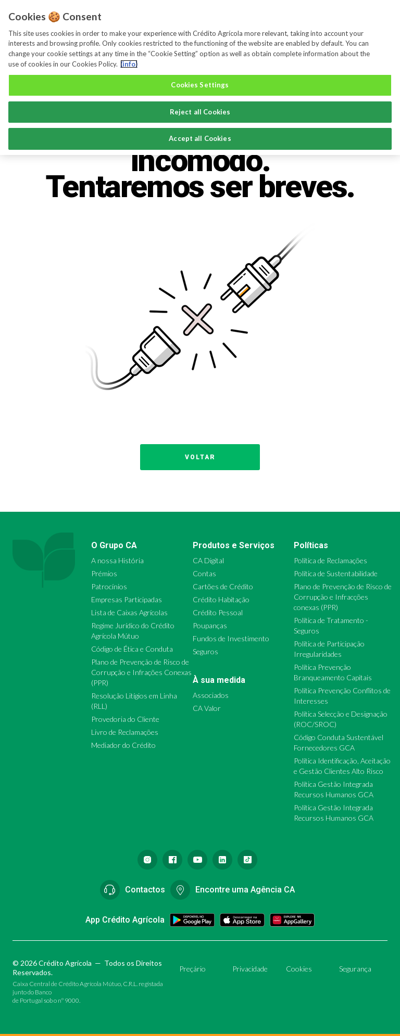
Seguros (205, 651)
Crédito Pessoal (218, 612)
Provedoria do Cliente (125, 719)
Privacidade (250, 968)
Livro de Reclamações (124, 732)
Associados (211, 695)
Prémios (104, 573)
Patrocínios (109, 586)
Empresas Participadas (126, 599)
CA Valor (207, 708)
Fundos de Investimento (231, 638)
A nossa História (117, 560)
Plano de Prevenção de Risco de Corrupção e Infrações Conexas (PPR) (141, 672)
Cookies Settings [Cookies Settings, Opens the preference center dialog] (200, 85)
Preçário (192, 968)
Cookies (299, 968)
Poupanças (210, 625)
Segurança (355, 968)
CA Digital (208, 560)
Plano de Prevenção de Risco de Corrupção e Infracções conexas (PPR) (343, 597)
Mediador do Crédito (123, 745)
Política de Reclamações (330, 560)
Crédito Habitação (221, 599)
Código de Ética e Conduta (132, 648)
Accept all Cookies (200, 138)
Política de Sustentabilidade (336, 573)
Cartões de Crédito (223, 586)
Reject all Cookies (200, 112)
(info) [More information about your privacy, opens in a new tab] (129, 64)
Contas (204, 573)
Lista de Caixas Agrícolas (129, 612)
